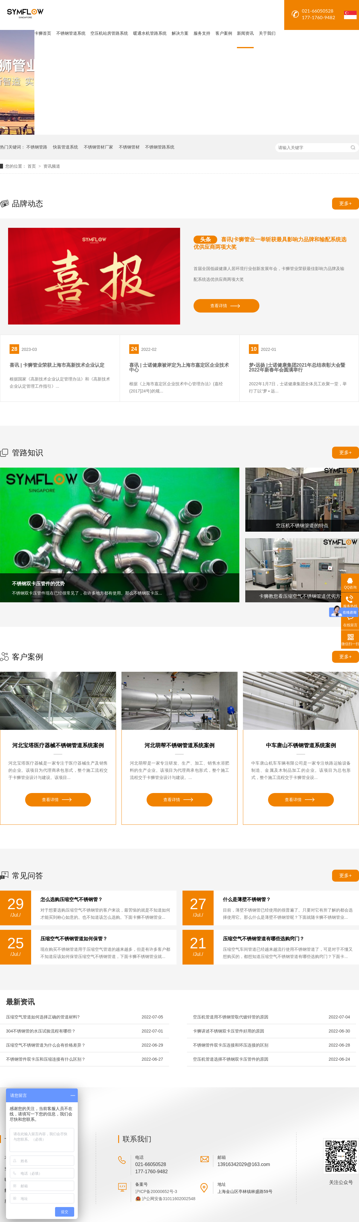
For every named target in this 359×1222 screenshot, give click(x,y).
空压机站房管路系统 (109, 33)
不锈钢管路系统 (159, 147)
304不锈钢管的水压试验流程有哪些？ (41, 1031)
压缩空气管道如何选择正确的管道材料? (43, 1017)
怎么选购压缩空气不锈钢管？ (71, 899)
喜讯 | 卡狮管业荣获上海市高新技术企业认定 (57, 365)
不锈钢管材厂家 (98, 147)
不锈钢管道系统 (71, 33)
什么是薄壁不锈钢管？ (247, 899)
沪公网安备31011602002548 (168, 1198)
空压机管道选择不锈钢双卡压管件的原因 (230, 1059)
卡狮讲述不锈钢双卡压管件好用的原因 (228, 1031)
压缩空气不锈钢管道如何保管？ (73, 938)
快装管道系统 (65, 147)
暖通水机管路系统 (150, 33)
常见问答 (27, 875)
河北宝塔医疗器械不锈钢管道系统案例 (58, 745)
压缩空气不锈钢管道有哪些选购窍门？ (263, 938)
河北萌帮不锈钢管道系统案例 (179, 745)
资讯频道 (51, 166)
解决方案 (180, 33)
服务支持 (202, 33)
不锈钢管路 (36, 147)
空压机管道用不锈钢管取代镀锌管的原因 (230, 1017)
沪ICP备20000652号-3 (156, 1191)
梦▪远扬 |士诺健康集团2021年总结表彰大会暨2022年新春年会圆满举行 (297, 367)
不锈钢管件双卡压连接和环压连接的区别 (230, 1045)
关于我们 (267, 33)
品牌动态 (27, 203)
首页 (32, 166)
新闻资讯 (245, 33)
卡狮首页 (42, 33)
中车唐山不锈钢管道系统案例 (301, 745)
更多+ (345, 203)
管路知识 (27, 452)
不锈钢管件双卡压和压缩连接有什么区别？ (46, 1059)
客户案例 (223, 33)
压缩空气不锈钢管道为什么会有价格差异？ (46, 1045)
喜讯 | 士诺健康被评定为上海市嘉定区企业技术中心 (179, 367)
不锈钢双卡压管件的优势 (38, 583)
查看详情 (218, 305)
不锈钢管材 (129, 147)
